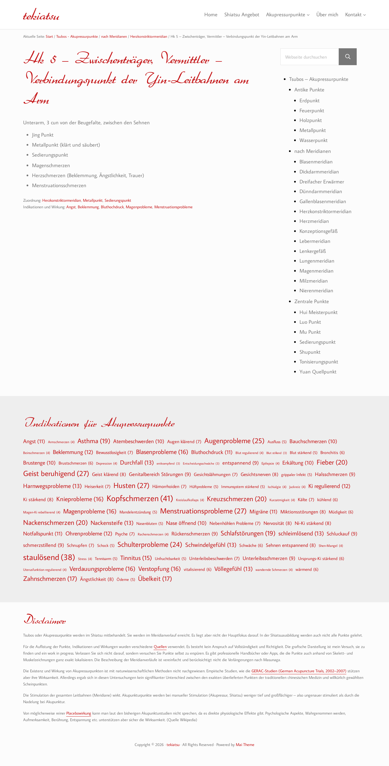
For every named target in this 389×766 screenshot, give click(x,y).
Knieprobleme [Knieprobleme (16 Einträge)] (80, 499)
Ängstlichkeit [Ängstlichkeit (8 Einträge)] (97, 579)
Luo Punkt (310, 321)
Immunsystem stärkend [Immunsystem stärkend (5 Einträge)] (243, 486)
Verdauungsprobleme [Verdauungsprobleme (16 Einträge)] (102, 568)
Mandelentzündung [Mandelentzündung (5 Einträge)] (138, 512)
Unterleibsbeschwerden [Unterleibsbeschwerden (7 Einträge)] (214, 558)
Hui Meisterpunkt (319, 312)
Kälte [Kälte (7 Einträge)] (306, 499)
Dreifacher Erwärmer (322, 181)
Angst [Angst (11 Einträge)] (34, 441)
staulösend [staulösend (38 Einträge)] (49, 556)
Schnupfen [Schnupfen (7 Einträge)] (80, 545)
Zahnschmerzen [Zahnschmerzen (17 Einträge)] (50, 578)
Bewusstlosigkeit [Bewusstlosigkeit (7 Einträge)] (114, 452)
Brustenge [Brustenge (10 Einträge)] (39, 463)
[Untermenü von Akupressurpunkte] (308, 14)
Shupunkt (310, 351)
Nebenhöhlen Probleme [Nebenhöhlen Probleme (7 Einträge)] (235, 523)
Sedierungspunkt (118, 200)
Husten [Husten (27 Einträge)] (131, 485)
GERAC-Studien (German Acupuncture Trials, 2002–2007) (299, 670)
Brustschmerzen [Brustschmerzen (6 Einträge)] (76, 462)
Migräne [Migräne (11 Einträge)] (264, 511)
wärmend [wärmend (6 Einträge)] (307, 569)
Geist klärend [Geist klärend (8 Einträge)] (109, 474)
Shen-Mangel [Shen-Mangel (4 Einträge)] (331, 545)
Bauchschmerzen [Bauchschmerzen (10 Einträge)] (313, 441)
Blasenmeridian (316, 161)
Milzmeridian (314, 280)
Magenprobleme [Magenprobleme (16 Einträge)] (90, 511)
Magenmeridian (317, 270)
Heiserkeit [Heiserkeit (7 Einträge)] (98, 486)
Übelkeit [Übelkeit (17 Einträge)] (155, 578)
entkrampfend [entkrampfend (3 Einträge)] (168, 463)
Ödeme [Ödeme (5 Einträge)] (126, 579)
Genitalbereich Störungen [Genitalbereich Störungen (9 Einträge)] (160, 474)
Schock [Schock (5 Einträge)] (106, 545)
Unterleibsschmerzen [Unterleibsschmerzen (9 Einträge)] (269, 558)
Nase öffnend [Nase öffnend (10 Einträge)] (186, 523)
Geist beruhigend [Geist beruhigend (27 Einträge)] (56, 473)
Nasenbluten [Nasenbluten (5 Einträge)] (149, 523)
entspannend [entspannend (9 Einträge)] (240, 463)
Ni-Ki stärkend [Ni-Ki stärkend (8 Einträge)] (313, 523)
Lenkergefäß (313, 250)
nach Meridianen (312, 150)
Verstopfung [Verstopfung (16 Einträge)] (159, 568)
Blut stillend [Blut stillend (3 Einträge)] (276, 453)
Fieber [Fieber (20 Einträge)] (332, 462)
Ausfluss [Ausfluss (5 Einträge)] (277, 442)
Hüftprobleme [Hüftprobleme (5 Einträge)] (203, 486)
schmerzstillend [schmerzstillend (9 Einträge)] (43, 545)
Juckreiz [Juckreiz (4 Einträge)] (297, 486)
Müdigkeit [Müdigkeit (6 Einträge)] (341, 511)
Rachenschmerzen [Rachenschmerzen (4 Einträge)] (153, 534)
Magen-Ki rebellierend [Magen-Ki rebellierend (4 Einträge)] (41, 512)
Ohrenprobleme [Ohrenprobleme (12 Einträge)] (88, 533)
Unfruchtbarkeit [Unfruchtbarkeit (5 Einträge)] (170, 558)
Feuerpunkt (312, 110)
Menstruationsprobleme (173, 206)
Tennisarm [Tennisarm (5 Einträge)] (106, 558)
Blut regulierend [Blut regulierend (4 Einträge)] (250, 452)
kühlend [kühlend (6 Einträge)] (327, 499)
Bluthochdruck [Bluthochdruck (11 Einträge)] (212, 451)
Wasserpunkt (314, 140)
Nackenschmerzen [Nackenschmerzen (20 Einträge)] (55, 522)
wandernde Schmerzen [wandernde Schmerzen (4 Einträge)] (274, 569)
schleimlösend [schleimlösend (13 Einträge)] (301, 533)
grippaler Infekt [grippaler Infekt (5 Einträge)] (296, 474)
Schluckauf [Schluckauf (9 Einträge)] (342, 534)
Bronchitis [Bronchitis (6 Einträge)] (332, 452)
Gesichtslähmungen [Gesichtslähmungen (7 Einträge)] (216, 474)
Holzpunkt (311, 120)
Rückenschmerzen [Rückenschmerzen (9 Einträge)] (194, 534)
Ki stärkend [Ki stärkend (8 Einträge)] (38, 499)
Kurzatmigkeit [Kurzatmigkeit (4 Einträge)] (282, 500)
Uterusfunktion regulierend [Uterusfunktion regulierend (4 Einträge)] (45, 569)
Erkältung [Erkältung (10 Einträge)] (298, 463)
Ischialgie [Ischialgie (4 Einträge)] (277, 486)
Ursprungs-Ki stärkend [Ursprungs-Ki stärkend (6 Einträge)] (321, 558)
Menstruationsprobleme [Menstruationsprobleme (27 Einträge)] (203, 511)
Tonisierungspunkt (319, 361)
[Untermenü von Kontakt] (364, 14)
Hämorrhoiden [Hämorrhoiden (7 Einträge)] (169, 486)
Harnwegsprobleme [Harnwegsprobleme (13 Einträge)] (52, 486)
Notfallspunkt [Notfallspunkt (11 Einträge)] (43, 533)
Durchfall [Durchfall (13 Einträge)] (137, 462)
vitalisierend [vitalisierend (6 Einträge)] (198, 569)
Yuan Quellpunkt (318, 371)
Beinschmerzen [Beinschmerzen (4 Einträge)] (36, 452)
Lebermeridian (315, 240)
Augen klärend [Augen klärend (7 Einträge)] (184, 441)
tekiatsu (41, 14)
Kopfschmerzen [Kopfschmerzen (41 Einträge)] (140, 498)
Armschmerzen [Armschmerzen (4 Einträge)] (61, 442)
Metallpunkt (93, 200)
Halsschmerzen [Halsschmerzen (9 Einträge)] (335, 474)
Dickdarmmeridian (319, 171)
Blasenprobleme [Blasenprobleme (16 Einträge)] (162, 452)
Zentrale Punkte (311, 301)
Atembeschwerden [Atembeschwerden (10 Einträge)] (138, 441)
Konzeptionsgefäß (319, 230)
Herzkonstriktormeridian (61, 200)
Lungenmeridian (317, 260)
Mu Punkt (310, 331)
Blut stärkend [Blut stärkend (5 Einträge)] (304, 452)
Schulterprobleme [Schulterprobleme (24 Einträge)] (149, 544)
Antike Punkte (309, 89)
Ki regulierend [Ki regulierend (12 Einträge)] (329, 485)
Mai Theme (245, 744)
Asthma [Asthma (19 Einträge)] (93, 440)
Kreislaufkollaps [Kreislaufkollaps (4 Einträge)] (190, 500)
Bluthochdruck (112, 206)
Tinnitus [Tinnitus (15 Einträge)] (136, 558)
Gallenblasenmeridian (323, 201)
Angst (71, 206)
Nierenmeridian (316, 290)
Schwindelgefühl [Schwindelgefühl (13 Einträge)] (210, 544)
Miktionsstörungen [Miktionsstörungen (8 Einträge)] (303, 511)
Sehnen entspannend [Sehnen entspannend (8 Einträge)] (291, 545)
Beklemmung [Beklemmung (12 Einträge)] (73, 451)
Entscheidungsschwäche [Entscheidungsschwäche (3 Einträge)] (201, 463)
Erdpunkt (310, 100)
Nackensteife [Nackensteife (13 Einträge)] (112, 522)
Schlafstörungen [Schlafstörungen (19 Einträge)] (248, 533)
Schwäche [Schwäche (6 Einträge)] (251, 545)
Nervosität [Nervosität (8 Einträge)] (278, 523)
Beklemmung (88, 206)
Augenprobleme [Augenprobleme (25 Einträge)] (234, 441)
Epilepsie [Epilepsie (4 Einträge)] (271, 463)
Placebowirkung (78, 713)
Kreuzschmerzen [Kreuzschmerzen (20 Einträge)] (237, 498)
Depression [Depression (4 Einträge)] (106, 463)
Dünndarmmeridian (321, 191)
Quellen (160, 646)
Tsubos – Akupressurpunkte (318, 78)
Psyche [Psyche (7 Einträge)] (125, 533)
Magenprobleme (139, 206)
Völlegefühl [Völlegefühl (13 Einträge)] (233, 568)
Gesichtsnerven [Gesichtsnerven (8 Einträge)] (259, 474)
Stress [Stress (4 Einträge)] (85, 558)
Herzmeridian (314, 220)
